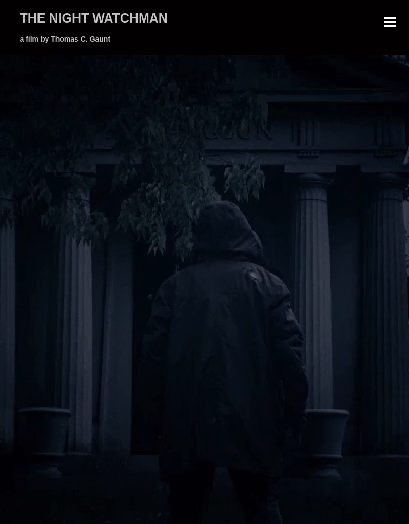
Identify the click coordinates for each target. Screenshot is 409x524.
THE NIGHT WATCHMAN (94, 18)
